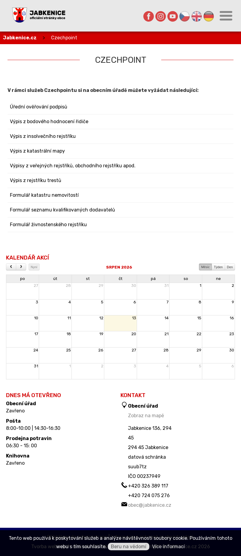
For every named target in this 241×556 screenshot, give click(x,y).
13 (134, 318)
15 (199, 318)
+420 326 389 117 (148, 486)
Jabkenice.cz (20, 38)
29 (101, 285)
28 (68, 285)
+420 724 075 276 (149, 495)
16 (232, 318)
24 (35, 350)
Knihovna (17, 456)
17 (36, 334)
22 (199, 334)
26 (100, 350)
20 (133, 334)
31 (166, 285)
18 (68, 334)
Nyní (34, 267)
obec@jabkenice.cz (149, 505)
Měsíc (205, 267)
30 (133, 285)
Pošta (13, 421)
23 (231, 334)
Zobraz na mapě (146, 415)
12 (101, 318)
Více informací (168, 546)
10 (36, 318)
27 (36, 285)
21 (166, 334)
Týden (218, 267)
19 (101, 334)
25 (68, 350)
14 (166, 318)
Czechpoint (64, 38)
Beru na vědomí (128, 546)
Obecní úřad (21, 403)
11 (69, 318)
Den (230, 267)
